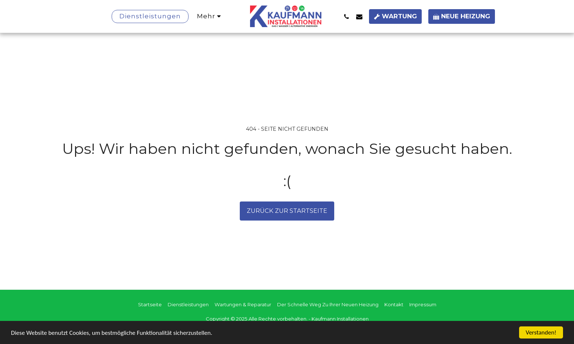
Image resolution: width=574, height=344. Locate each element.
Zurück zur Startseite (287, 210)
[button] (346, 16)
